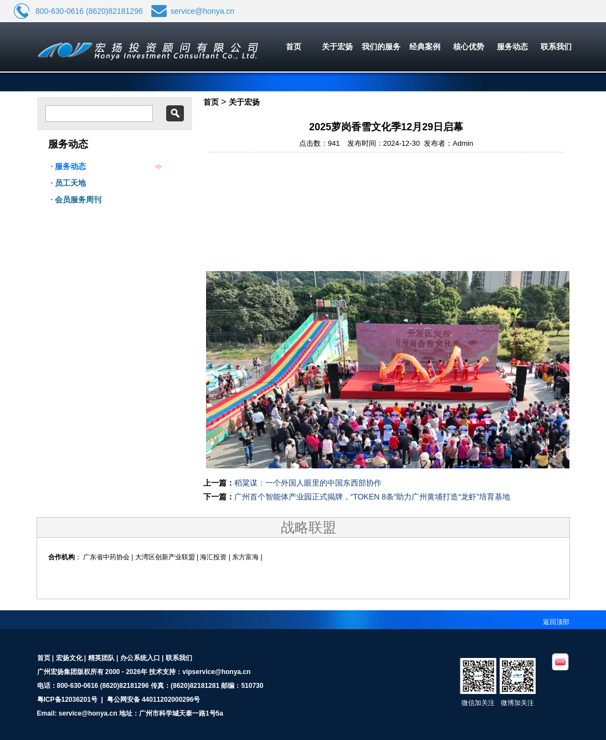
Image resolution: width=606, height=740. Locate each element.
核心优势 (468, 46)
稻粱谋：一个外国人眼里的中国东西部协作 (308, 482)
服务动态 (512, 46)
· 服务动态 (68, 166)
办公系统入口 (140, 658)
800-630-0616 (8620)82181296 (89, 11)
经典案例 (424, 46)
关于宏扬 (337, 46)
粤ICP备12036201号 (67, 699)
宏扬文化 (69, 658)
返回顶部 (556, 622)
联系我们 (556, 46)
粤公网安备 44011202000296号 (154, 699)
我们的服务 (381, 46)
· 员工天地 (68, 182)
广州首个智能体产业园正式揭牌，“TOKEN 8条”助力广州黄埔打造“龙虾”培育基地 (372, 496)
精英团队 (101, 658)
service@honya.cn (202, 11)
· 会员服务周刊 (76, 199)
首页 (293, 46)
